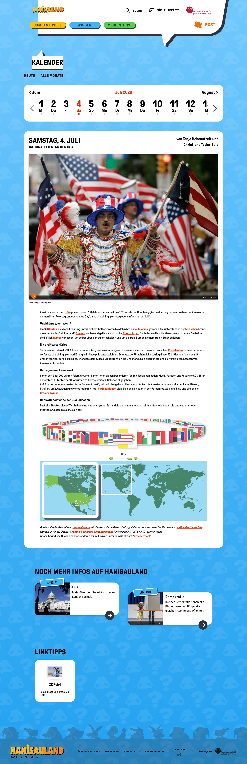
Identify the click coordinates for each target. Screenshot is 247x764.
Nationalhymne (49, 393)
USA (67, 312)
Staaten (52, 329)
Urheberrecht (142, 536)
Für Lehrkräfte (164, 10)
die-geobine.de (81, 527)
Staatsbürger (131, 333)
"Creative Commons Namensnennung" (92, 531)
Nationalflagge (107, 388)
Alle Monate (51, 76)
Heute (29, 76)
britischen (191, 329)
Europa (57, 337)
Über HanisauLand (89, 751)
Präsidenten (175, 350)
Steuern (80, 333)
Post (204, 25)
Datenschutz (132, 751)
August (210, 92)
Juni (34, 92)
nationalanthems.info (189, 527)
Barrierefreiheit (156, 751)
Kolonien (142, 329)
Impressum (112, 751)
